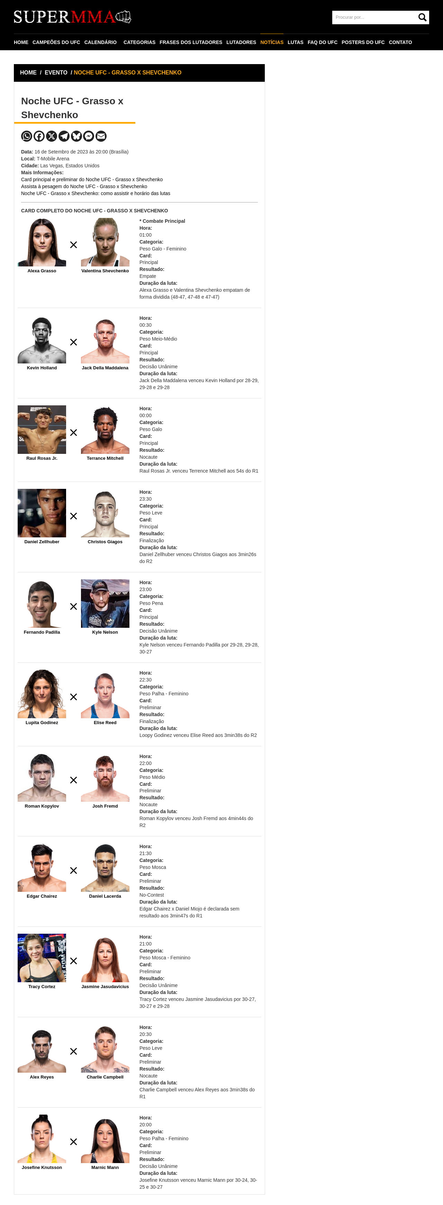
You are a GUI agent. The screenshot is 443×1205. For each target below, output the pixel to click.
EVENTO (56, 73)
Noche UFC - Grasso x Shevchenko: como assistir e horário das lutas (95, 193)
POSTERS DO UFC (363, 42)
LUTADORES (241, 42)
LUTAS (296, 42)
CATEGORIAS (139, 42)
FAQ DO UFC (322, 42)
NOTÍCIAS (271, 42)
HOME (21, 42)
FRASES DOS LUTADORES (191, 42)
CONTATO (400, 42)
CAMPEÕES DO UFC (56, 42)
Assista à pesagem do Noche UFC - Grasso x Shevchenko (84, 186)
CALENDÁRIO (100, 42)
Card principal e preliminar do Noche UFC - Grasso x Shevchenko (92, 179)
